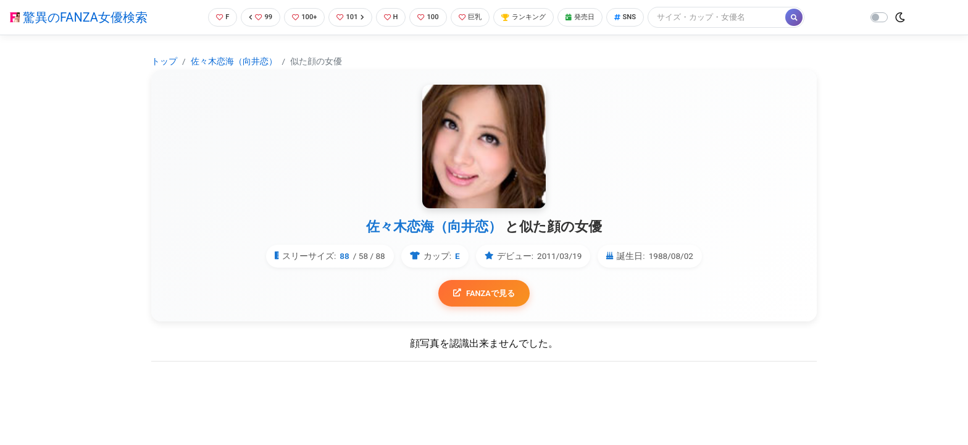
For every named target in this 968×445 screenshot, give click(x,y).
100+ (299, 17)
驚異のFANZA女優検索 (79, 17)
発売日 (597, 17)
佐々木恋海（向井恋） (234, 61)
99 (253, 17)
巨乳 (476, 17)
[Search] (739, 17)
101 (348, 17)
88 (344, 256)
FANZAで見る (484, 294)
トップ (164, 61)
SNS (645, 17)
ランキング (535, 17)
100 (431, 17)
